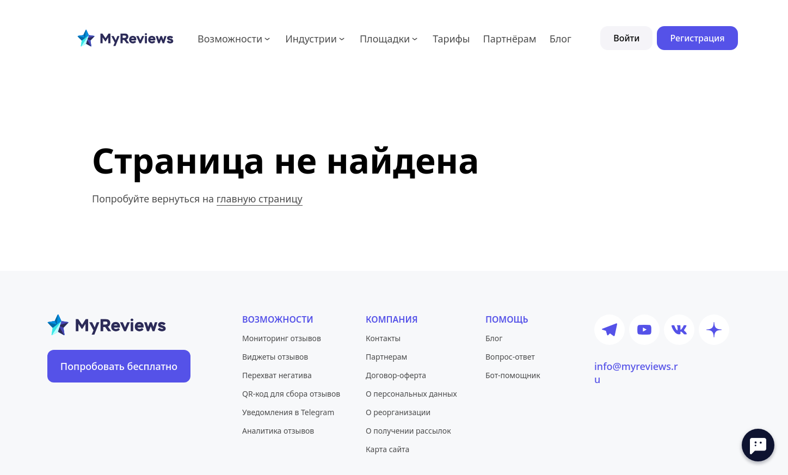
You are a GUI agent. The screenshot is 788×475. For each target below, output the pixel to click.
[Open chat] (758, 445)
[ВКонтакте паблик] (679, 329)
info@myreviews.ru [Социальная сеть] (636, 366)
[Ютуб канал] (644, 329)
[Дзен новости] (714, 329)
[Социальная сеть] (522, 319)
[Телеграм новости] (609, 329)
